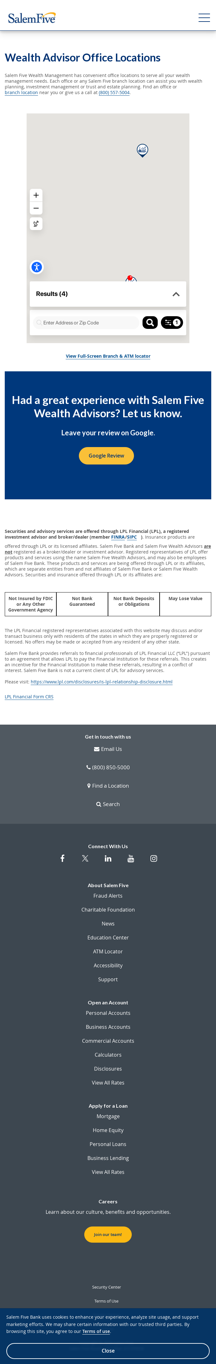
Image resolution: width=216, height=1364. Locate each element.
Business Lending (108, 1158)
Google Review (106, 455)
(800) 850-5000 (108, 768)
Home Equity (108, 1130)
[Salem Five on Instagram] (154, 861)
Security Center (106, 1287)
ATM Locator (108, 951)
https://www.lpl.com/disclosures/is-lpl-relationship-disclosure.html (102, 682)
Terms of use (96, 1331)
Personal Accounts (108, 1012)
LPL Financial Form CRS (29, 697)
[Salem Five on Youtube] (131, 861)
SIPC (132, 537)
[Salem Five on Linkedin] (108, 861)
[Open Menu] (204, 17)
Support (108, 979)
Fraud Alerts (108, 895)
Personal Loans (108, 1144)
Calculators (108, 1054)
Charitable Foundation (108, 909)
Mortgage (108, 1116)
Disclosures (108, 1068)
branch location (21, 92)
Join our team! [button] (108, 1234)
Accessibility (108, 965)
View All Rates (108, 1082)
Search (108, 804)
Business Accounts (108, 1026)
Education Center (108, 937)
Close (108, 1350)
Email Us (108, 749)
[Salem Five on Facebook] (62, 861)
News (108, 923)
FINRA (118, 537)
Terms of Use (106, 1301)
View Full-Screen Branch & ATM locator (108, 356)
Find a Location (108, 786)
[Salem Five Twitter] (85, 862)
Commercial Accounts (108, 1040)
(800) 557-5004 (114, 92)
